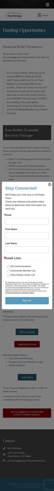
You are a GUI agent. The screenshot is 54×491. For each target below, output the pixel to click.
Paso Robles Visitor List (23, 275)
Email (8, 215)
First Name (11, 229)
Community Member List (23, 270)
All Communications (21, 266)
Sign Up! (27, 300)
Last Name (11, 243)
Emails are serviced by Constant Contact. (19, 293)
